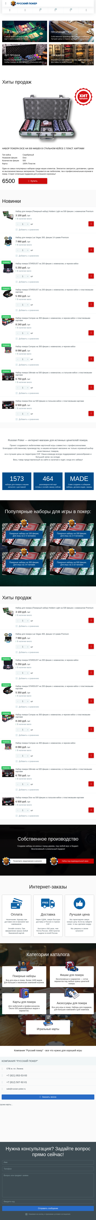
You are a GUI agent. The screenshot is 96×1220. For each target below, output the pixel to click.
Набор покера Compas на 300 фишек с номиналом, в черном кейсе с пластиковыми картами (53, 319)
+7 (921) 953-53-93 (16, 1075)
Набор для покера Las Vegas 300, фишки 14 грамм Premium (42, 237)
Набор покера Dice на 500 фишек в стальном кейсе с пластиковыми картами (50, 401)
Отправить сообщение (48, 1208)
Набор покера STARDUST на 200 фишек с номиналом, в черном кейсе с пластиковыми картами (54, 291)
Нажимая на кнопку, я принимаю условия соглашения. (50, 1214)
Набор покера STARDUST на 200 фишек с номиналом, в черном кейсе (47, 264)
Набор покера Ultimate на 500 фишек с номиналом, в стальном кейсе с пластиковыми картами (54, 374)
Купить (32, 181)
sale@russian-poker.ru (16, 1089)
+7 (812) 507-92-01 (16, 1082)
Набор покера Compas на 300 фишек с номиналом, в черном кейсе (45, 346)
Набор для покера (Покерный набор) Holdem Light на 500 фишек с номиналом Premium (54, 211)
